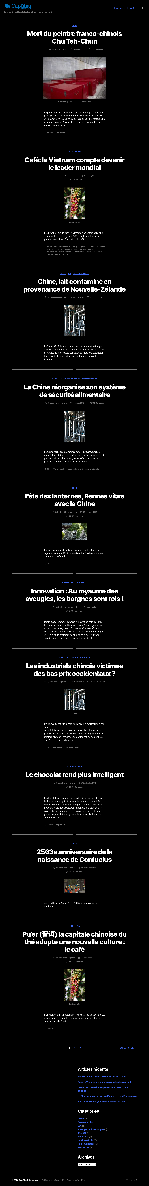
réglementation (79, 469)
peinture (63, 133)
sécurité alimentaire (93, 469)
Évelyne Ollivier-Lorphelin (68, 176)
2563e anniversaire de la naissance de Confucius (74, 856)
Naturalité (68, 249)
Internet (82, 1133)
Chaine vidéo (119, 8)
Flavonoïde (51, 825)
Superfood (60, 825)
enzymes (82, 247)
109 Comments (76, 180)
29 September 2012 (88, 783)
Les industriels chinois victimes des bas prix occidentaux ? (74, 670)
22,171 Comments (76, 516)
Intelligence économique (74, 583)
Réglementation (90, 379)
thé (56, 1028)
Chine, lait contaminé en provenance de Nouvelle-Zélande (74, 285)
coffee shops (63, 247)
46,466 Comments (76, 787)
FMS (61, 249)
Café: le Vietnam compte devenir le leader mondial (74, 164)
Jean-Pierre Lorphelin (59, 49)
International (57, 747)
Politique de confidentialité (53, 1180)
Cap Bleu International (29, 1180)
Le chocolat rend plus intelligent (74, 775)
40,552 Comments (97, 682)
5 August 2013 (78, 297)
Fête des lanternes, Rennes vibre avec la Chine (74, 500)
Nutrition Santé (81, 273)
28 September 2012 (88, 868)
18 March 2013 (78, 403)
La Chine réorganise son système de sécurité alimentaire (75, 391)
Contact (130, 8)
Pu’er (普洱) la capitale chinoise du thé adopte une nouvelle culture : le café (74, 941)
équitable (90, 247)
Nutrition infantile (72, 747)
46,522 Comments (97, 297)
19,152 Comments (97, 403)
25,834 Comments (76, 611)
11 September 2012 (88, 958)
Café (55, 247)
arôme (49, 247)
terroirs (50, 254)
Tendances (83, 1147)
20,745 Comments (76, 872)
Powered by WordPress (76, 1180)
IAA (68, 152)
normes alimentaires (64, 469)
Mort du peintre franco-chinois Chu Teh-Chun (74, 37)
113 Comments (97, 49)
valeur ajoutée (59, 254)
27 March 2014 (79, 49)
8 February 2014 (90, 176)
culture (56, 133)
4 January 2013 (90, 607)
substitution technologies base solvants (87, 252)
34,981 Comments (76, 962)
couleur (50, 133)
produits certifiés (64, 252)
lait (64, 747)
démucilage (73, 247)
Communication (86, 1122)
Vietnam (69, 254)
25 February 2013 (90, 512)
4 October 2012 (78, 682)
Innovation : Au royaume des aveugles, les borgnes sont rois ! (74, 595)
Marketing (77, 152)
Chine (74, 25)
